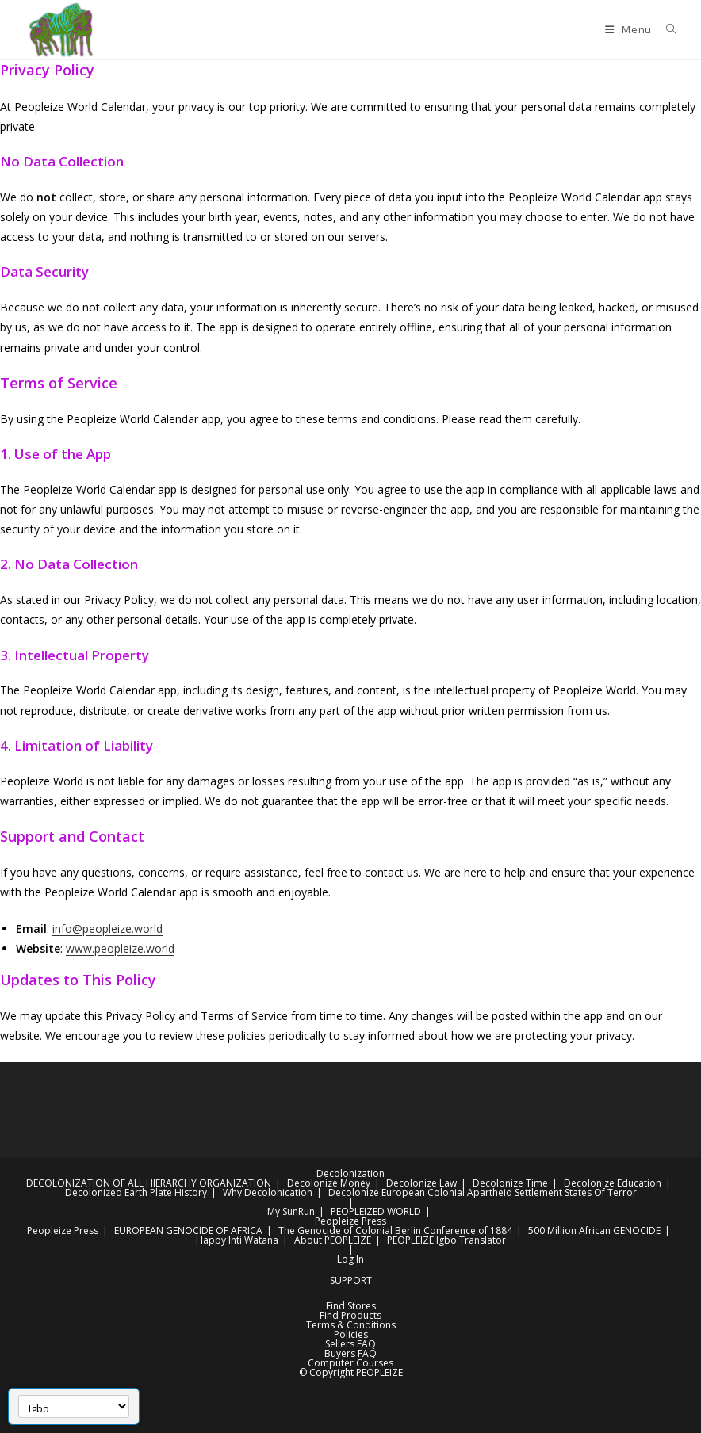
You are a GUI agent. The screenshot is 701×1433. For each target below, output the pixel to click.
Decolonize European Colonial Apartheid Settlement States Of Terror (482, 1192)
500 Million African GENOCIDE (594, 1230)
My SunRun (291, 1211)
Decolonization (350, 1173)
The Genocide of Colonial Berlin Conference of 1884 (395, 1230)
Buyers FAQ (350, 1353)
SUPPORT (351, 1280)
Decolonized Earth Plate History (136, 1192)
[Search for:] (665, 29)
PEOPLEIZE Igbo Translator (446, 1240)
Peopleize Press (350, 1221)
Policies (351, 1334)
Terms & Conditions (351, 1325)
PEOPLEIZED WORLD (376, 1211)
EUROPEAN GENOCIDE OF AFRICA (188, 1230)
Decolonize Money (328, 1183)
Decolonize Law (421, 1183)
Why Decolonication (267, 1192)
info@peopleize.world (107, 928)
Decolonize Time (510, 1183)
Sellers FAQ (350, 1344)
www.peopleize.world (120, 948)
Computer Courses (350, 1363)
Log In (350, 1259)
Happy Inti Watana (237, 1240)
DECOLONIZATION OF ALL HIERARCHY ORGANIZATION (148, 1183)
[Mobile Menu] (629, 29)
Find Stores (351, 1306)
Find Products (350, 1315)
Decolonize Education (612, 1183)
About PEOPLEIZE (332, 1240)
